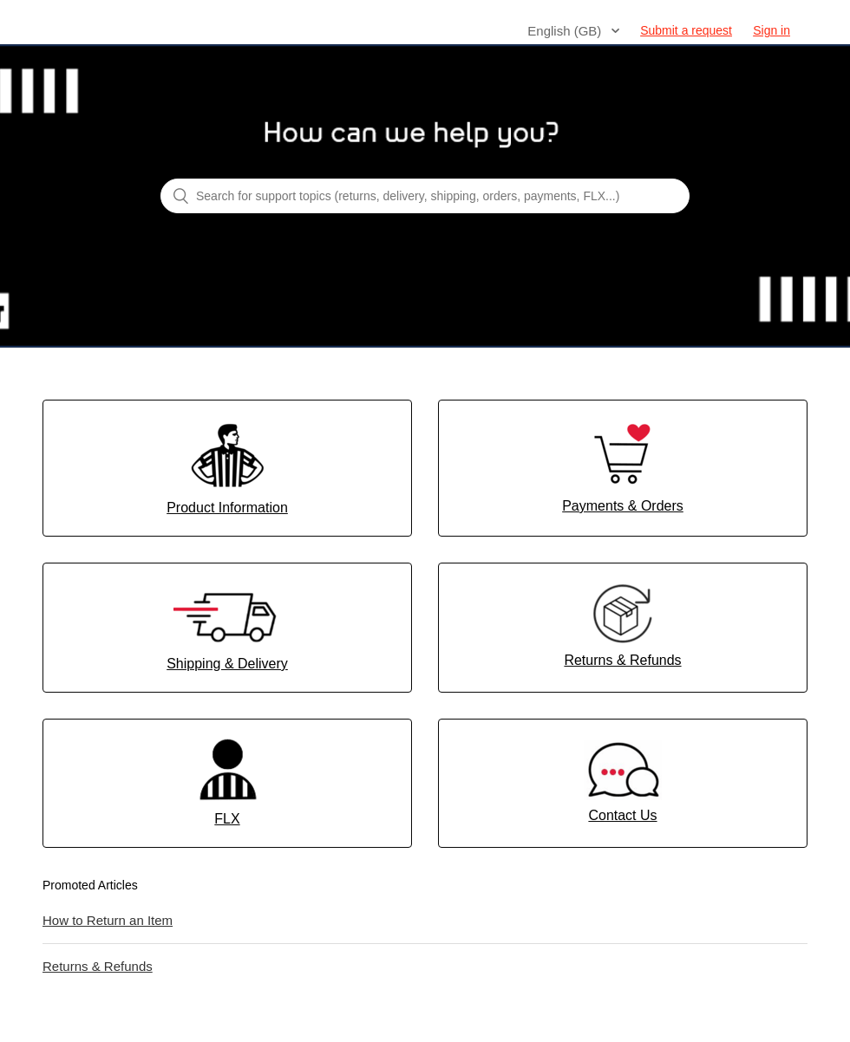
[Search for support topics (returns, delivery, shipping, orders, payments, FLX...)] (425, 196)
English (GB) (566, 30)
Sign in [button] (771, 30)
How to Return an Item (107, 920)
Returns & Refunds (97, 966)
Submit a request (686, 30)
